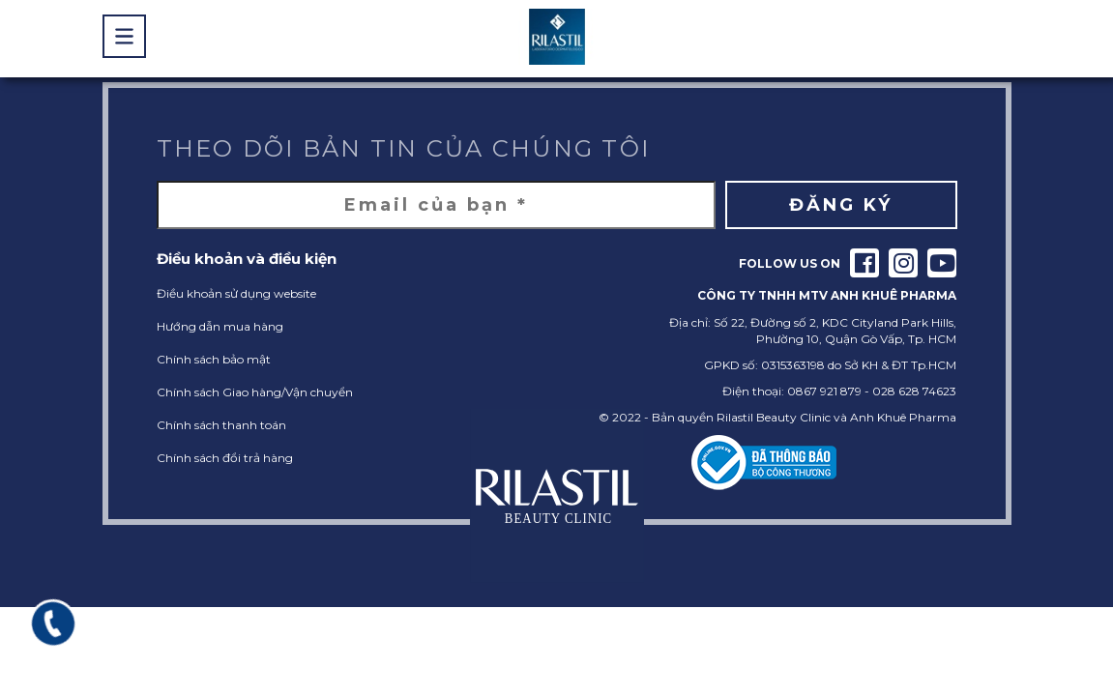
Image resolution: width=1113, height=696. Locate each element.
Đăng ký (841, 205)
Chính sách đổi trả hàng (225, 457)
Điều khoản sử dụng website (236, 293)
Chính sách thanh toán (221, 425)
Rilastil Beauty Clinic (774, 417)
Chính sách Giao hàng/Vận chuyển (255, 392)
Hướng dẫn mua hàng (220, 326)
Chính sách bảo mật (214, 359)
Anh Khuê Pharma (903, 417)
